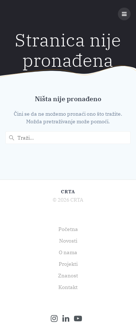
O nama (68, 252)
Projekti (68, 264)
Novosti (68, 241)
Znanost (68, 275)
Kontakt (68, 287)
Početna (68, 229)
